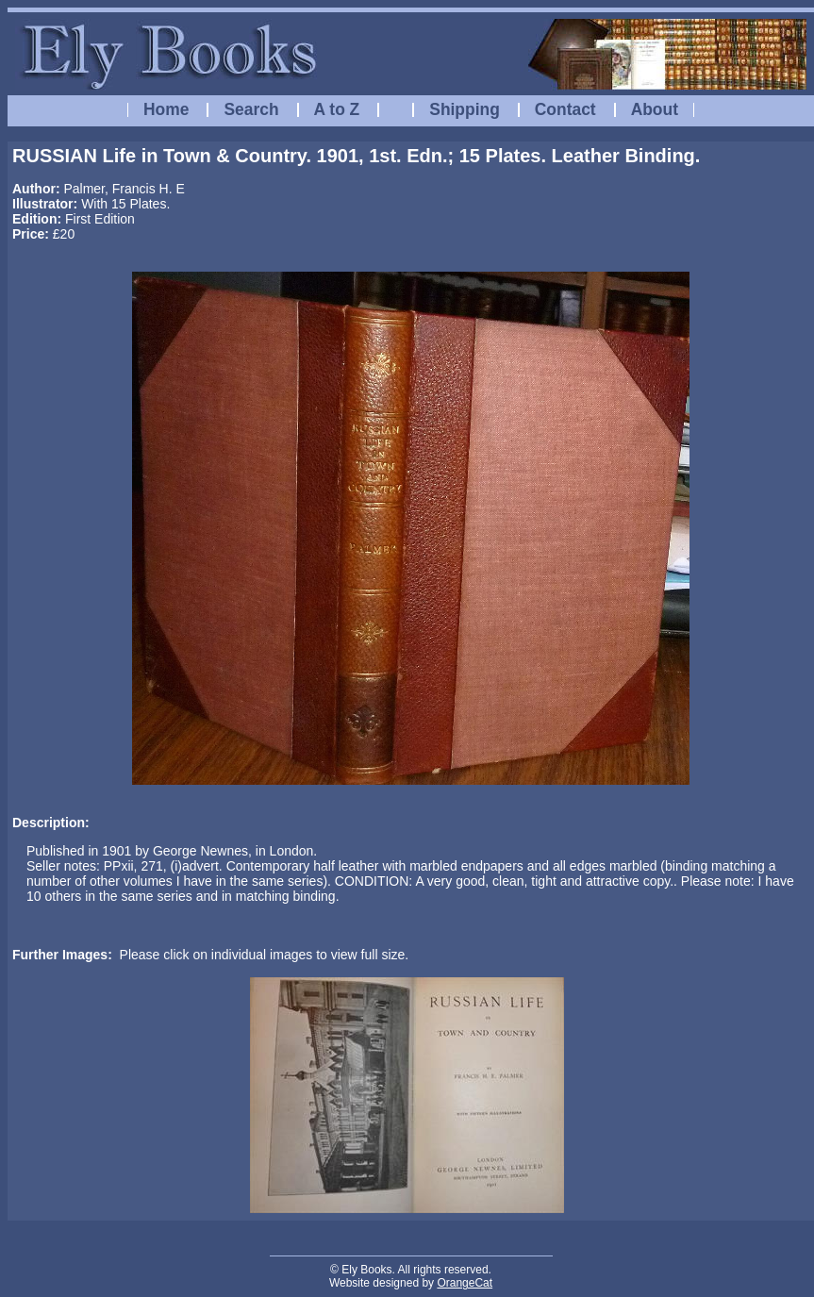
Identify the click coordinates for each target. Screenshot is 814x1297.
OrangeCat (464, 1282)
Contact (565, 109)
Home (166, 109)
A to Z (337, 109)
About (654, 109)
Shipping (464, 109)
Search (251, 109)
